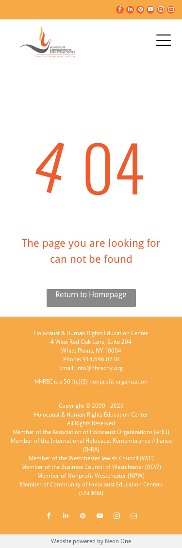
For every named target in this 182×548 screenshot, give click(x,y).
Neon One (118, 541)
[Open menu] (163, 40)
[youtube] (150, 11)
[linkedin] (130, 11)
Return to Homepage (91, 294)
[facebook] (120, 11)
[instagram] (161, 11)
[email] (171, 11)
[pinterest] (140, 11)
